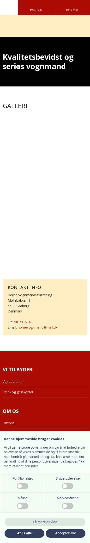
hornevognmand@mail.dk (37, 327)
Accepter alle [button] (65, 533)
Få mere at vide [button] (45, 522)
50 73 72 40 (23, 322)
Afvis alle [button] (24, 533)
